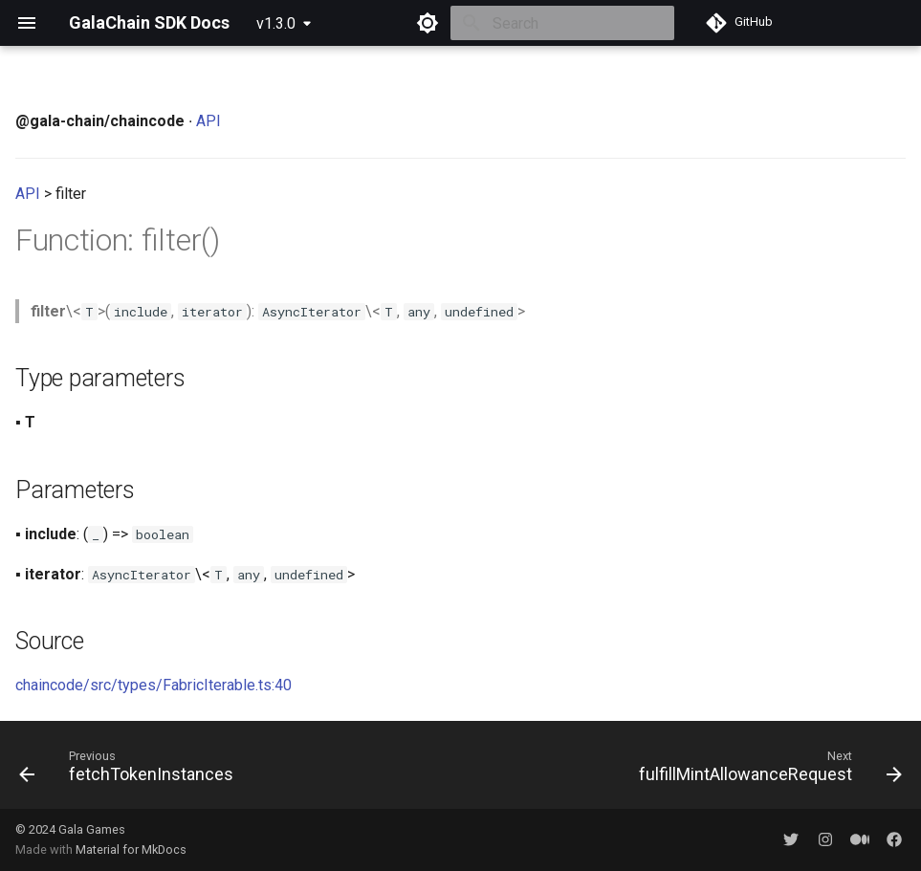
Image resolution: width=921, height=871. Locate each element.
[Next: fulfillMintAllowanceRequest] (766, 770)
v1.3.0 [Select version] (276, 23)
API (208, 121)
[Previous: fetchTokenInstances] (130, 770)
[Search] (562, 23)
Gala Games (91, 829)
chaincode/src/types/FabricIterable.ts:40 (153, 685)
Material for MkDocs (131, 849)
